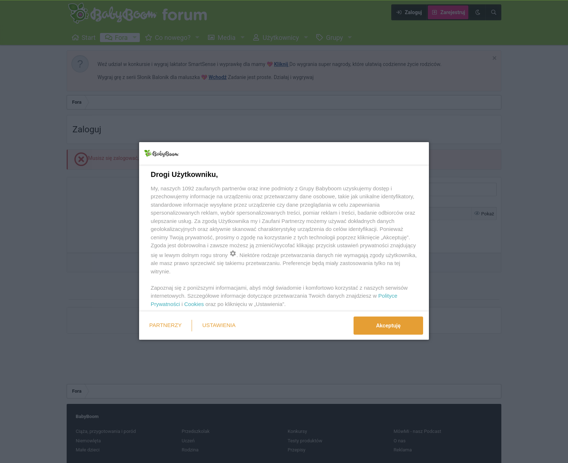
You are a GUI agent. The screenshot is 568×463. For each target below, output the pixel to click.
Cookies (194, 304)
